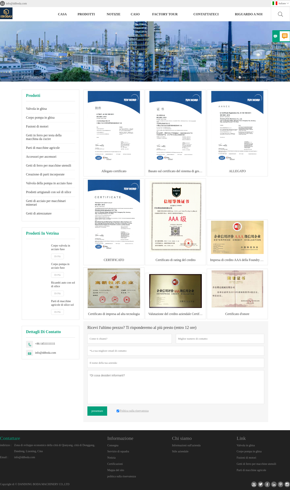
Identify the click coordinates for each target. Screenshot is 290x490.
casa (62, 14)
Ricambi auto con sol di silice (63, 284)
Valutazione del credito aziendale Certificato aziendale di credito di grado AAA (177, 314)
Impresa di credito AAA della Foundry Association (239, 260)
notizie (113, 14)
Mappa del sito (115, 470)
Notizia (111, 457)
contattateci (206, 14)
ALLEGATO (237, 171)
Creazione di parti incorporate (45, 174)
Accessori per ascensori (41, 156)
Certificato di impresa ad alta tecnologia (114, 314)
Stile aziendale (180, 451)
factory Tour (165, 14)
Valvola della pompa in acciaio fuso (49, 183)
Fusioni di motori (37, 126)
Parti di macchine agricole (43, 147)
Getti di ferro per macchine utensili (48, 165)
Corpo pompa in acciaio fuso (60, 266)
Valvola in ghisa (36, 108)
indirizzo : (5, 445)
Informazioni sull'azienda (186, 445)
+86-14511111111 (45, 343)
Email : (4, 457)
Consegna (112, 445)
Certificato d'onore (237, 314)
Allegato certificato (114, 171)
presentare (97, 410)
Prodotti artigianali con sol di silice (48, 192)
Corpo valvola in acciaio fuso (60, 247)
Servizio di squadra (118, 451)
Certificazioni (115, 463)
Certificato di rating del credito (176, 260)
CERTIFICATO (114, 260)
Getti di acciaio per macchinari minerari (46, 202)
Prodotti (86, 14)
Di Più (57, 256)
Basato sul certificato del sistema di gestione (176, 171)
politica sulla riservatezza (121, 476)
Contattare (10, 438)
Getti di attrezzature (39, 213)
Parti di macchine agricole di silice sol (62, 303)
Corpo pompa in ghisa (40, 117)
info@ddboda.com (16, 3)
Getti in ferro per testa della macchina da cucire (43, 137)
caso (135, 14)
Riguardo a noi (248, 14)
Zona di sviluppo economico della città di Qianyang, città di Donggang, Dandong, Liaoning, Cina (54, 448)
